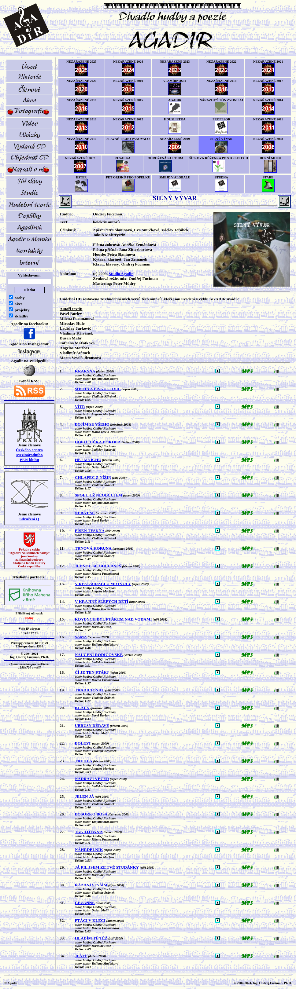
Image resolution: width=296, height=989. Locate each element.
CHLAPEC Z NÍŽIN (93, 477)
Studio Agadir (121, 273)
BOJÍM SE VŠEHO (92, 424)
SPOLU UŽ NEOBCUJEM (98, 495)
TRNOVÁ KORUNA (93, 548)
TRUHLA (83, 761)
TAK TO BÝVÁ (89, 832)
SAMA (81, 637)
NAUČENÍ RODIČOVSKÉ (99, 654)
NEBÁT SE (85, 513)
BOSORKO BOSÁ (91, 814)
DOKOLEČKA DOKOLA (98, 442)
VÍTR (80, 406)
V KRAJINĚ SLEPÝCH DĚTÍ (101, 601)
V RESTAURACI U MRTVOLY (103, 583)
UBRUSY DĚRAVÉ (92, 725)
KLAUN (82, 707)
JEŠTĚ (81, 956)
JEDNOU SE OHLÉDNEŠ (98, 566)
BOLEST (83, 743)
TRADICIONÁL (89, 690)
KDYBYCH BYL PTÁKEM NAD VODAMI (113, 619)
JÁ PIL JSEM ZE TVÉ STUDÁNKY (107, 867)
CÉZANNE (85, 902)
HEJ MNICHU (88, 459)
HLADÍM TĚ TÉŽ (91, 938)
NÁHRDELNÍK (89, 849)
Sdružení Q (29, 519)
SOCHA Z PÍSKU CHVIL (98, 388)
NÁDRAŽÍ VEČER (92, 778)
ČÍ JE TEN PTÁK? (92, 672)
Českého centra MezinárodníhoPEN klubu (29, 455)
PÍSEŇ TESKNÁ (90, 530)
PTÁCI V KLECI (90, 920)
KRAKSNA (85, 371)
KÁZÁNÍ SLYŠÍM (91, 885)
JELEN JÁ (84, 796)
